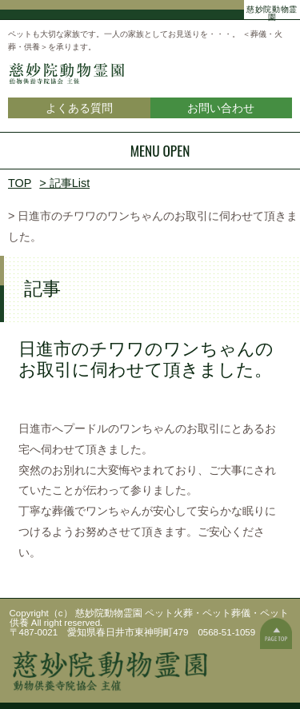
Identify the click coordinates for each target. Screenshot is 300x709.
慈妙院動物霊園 (271, 10)
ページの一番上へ (276, 633)
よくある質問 (79, 108)
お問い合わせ (220, 108)
